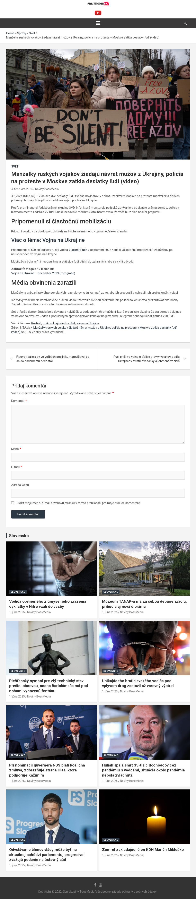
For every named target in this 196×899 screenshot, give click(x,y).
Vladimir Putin (78, 250)
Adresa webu (20, 485)
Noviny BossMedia (47, 189)
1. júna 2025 (17, 612)
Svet (15, 166)
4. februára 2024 (22, 189)
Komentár (19, 401)
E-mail (16, 467)
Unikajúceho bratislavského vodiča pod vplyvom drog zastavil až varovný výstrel (138, 683)
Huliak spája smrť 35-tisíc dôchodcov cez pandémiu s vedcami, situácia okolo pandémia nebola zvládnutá (143, 770)
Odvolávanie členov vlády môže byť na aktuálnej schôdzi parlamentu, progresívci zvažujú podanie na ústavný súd (46, 854)
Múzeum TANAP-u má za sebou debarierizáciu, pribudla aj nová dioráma (144, 604)
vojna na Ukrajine (88, 323)
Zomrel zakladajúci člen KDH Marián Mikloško (143, 849)
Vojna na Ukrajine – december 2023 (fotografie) (43, 273)
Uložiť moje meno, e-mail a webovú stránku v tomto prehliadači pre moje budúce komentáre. (79, 503)
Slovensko (17, 591)
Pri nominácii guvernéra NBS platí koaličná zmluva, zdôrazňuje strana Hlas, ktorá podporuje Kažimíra (47, 770)
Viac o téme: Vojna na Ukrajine (48, 240)
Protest (36, 323)
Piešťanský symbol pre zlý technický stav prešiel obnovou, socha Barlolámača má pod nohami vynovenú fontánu (48, 685)
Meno (16, 449)
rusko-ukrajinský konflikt (59, 323)
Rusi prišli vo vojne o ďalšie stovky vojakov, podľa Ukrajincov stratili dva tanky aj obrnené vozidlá (147, 359)
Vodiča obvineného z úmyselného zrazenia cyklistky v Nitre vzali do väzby (47, 604)
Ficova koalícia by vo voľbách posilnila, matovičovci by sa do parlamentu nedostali (52, 359)
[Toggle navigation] (98, 23)
